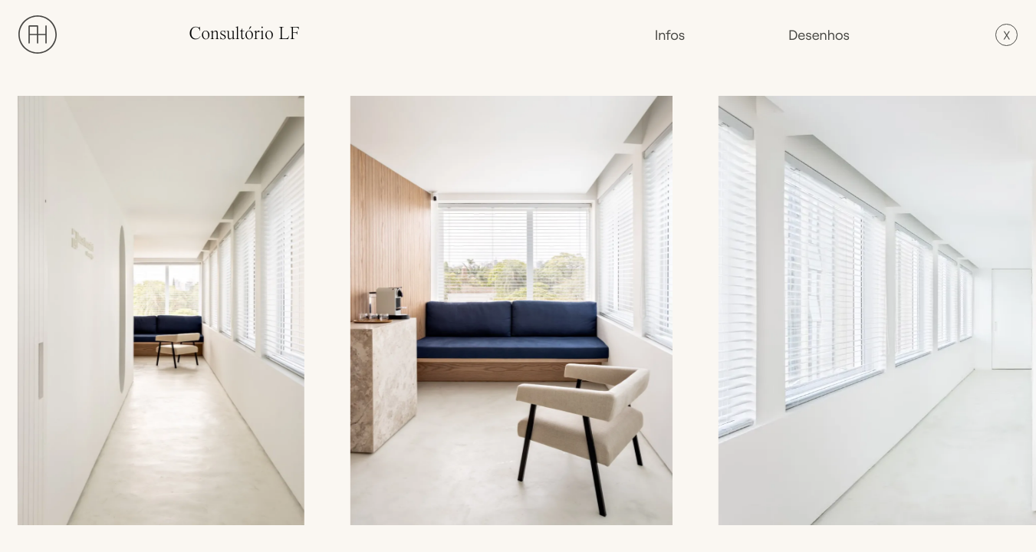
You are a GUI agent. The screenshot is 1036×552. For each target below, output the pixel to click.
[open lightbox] (165, 310)
